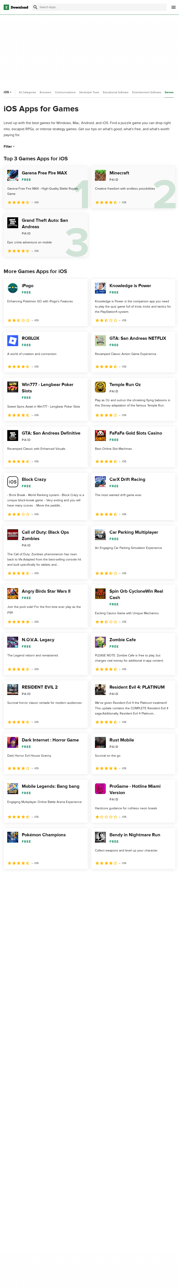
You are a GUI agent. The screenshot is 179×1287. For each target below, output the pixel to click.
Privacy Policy (135, 1138)
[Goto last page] (167, 878)
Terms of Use (135, 1146)
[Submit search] (35, 7)
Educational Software (116, 92)
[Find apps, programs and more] (99, 7)
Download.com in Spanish (84, 1162)
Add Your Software (79, 1146)
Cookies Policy (136, 1154)
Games (169, 92)
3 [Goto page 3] (32, 879)
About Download (77, 1138)
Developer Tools (89, 92)
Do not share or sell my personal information (142, 1164)
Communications (65, 92)
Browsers (45, 92)
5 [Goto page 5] (55, 879)
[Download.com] (16, 7)
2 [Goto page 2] (20, 879)
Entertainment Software (146, 92)
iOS (8, 92)
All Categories (27, 92)
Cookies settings (138, 1174)
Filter (10, 146)
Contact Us (73, 1154)
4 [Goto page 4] (44, 879)
